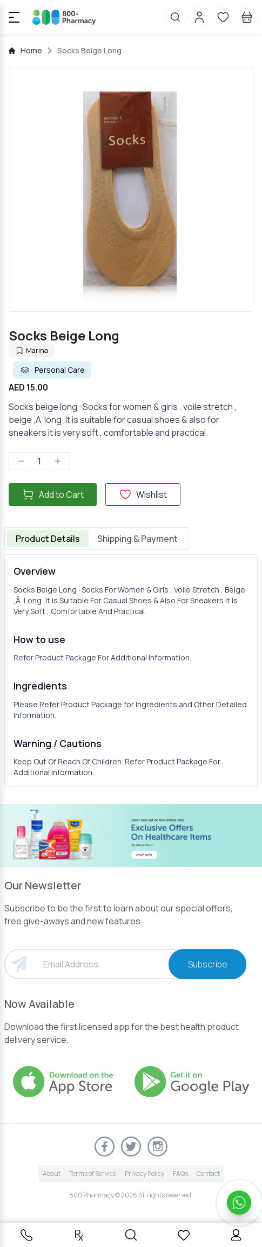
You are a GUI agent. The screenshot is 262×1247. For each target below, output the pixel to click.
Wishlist (143, 494)
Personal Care (52, 370)
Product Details (48, 539)
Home (31, 50)
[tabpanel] (131, 670)
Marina (31, 350)
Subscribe (207, 964)
